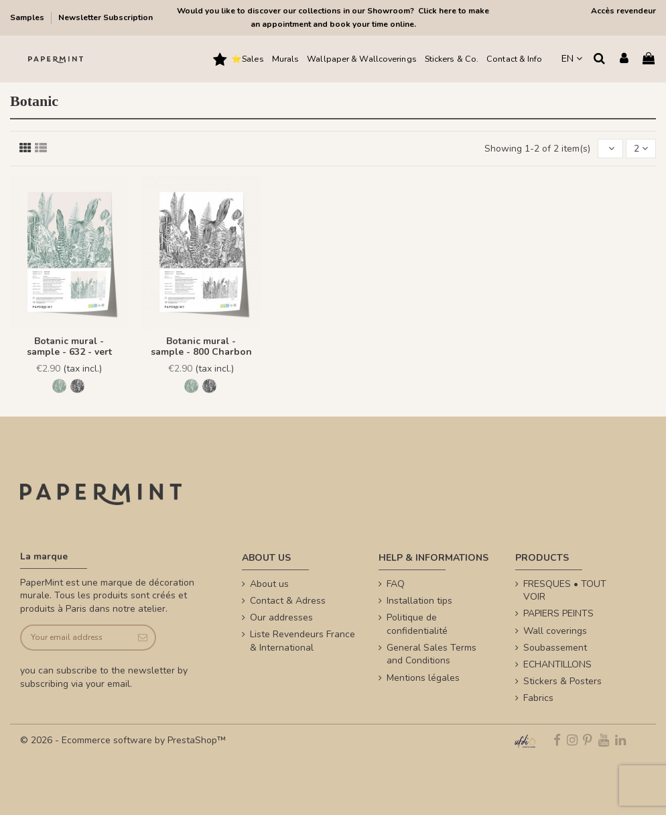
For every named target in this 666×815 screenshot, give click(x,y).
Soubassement (555, 647)
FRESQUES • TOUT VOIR (564, 591)
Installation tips (419, 600)
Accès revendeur (623, 10)
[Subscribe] (142, 637)
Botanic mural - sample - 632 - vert (69, 347)
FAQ (396, 584)
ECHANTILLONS (557, 664)
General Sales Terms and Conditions (431, 654)
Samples (28, 17)
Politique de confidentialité (417, 624)
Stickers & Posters (562, 681)
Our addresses (281, 617)
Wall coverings (555, 630)
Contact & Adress (288, 600)
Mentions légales (423, 677)
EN (571, 58)
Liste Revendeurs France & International (302, 641)
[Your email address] (75, 637)
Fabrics (538, 698)
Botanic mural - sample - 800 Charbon (201, 347)
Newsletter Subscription (105, 17)
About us (269, 584)
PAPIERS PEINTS (558, 613)
